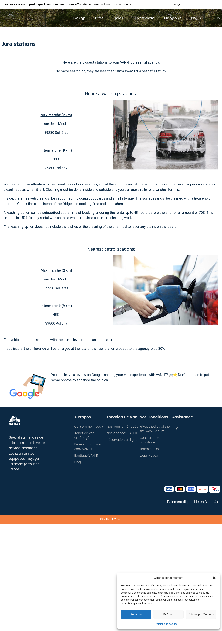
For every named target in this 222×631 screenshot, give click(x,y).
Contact (182, 429)
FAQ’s (216, 18)
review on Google (89, 375)
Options (118, 18)
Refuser (168, 614)
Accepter (136, 614)
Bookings (79, 18)
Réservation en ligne (122, 440)
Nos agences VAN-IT (122, 433)
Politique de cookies (166, 624)
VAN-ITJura (128, 62)
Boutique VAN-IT (86, 456)
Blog (196, 18)
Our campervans (143, 18)
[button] (214, 578)
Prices (99, 18)
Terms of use (149, 449)
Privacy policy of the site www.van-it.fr (154, 429)
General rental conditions (150, 440)
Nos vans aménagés (123, 426)
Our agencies (172, 18)
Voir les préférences (201, 614)
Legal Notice (148, 456)
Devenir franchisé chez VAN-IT (87, 447)
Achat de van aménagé (84, 435)
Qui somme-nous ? (89, 426)
